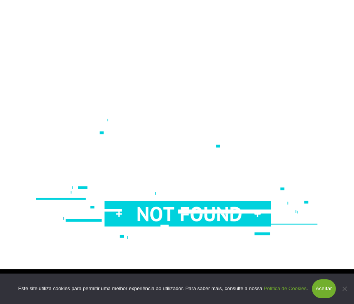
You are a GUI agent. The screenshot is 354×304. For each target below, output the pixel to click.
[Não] (344, 288)
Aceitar (324, 288)
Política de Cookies (285, 288)
